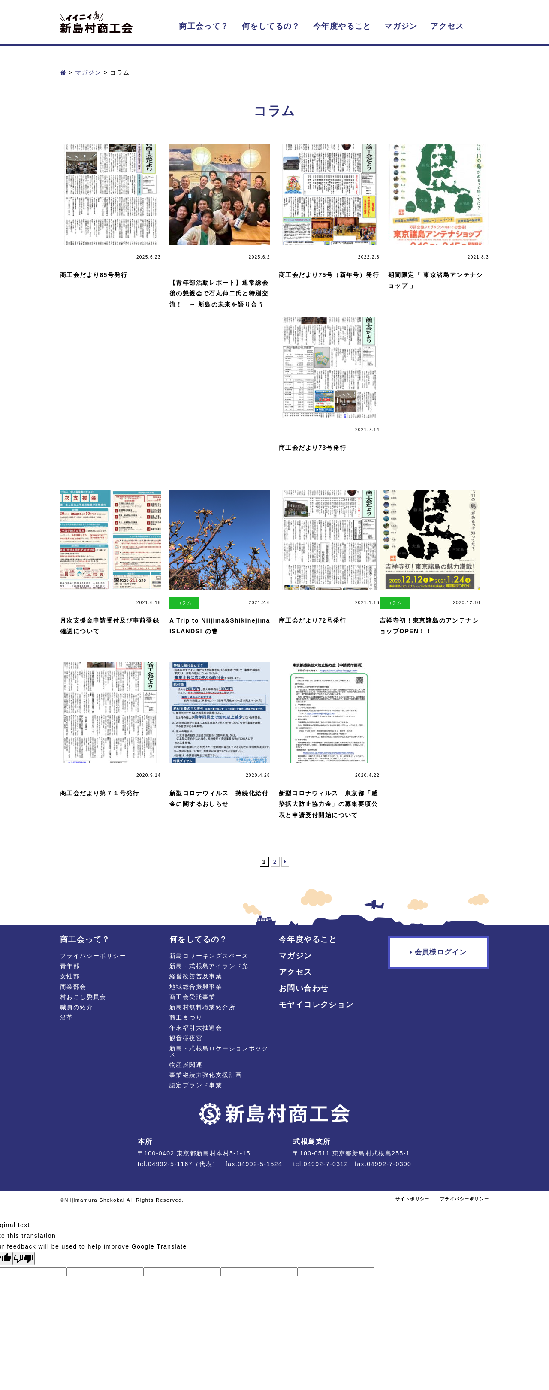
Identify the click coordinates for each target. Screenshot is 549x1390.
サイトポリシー (412, 1199)
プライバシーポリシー (93, 955)
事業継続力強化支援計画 (205, 1074)
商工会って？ (204, 26)
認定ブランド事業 (195, 1085)
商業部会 (73, 986)
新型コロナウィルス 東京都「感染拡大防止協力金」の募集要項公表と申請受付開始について (328, 804)
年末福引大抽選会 (195, 1027)
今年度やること (342, 26)
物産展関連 (185, 1064)
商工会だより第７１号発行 (99, 793)
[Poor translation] (23, 1258)
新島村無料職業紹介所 (202, 1007)
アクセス (447, 26)
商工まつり (185, 1017)
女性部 (70, 976)
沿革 (66, 1017)
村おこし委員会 (83, 996)
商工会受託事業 (192, 996)
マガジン (401, 26)
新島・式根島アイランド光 (209, 966)
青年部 (70, 966)
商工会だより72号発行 (312, 620)
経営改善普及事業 (195, 976)
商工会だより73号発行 (312, 447)
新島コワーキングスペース (209, 955)
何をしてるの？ (271, 26)
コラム (184, 602)
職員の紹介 (76, 1007)
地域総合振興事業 (195, 986)
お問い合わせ (304, 988)
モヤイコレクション (316, 1004)
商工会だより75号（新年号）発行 (329, 274)
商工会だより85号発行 (93, 274)
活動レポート (184, 261)
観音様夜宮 (185, 1038)
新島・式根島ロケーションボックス (218, 1051)
